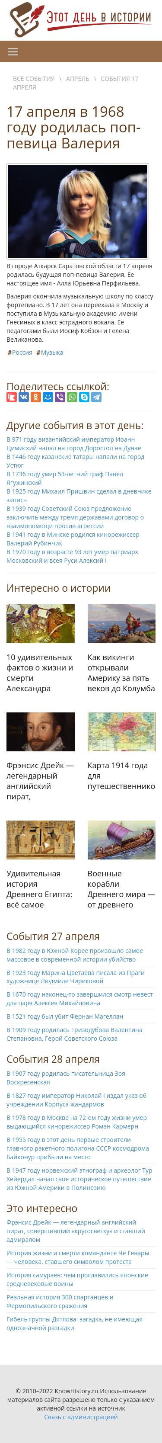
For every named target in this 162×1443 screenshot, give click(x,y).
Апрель (77, 78)
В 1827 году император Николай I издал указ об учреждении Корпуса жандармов (76, 1099)
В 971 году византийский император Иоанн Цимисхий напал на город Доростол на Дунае (73, 443)
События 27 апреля (53, 936)
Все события (34, 78)
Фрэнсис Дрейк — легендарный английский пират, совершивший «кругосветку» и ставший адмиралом (75, 1231)
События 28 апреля (53, 1059)
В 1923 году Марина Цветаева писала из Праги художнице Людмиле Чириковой (75, 976)
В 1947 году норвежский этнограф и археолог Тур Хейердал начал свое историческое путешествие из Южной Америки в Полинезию (79, 1179)
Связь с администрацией (81, 1417)
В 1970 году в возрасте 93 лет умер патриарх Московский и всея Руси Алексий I (72, 556)
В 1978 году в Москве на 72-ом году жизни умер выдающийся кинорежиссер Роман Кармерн (76, 1121)
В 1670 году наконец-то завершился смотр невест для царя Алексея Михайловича (79, 998)
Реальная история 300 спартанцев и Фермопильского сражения (60, 1301)
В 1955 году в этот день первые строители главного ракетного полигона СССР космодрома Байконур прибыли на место (77, 1148)
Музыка (52, 352)
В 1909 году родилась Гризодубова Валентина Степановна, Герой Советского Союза (74, 1034)
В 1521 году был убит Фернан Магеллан (64, 1016)
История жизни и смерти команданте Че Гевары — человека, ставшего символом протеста (77, 1257)
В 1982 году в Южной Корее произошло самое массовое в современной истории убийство (74, 954)
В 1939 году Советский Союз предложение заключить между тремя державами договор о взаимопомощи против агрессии (75, 517)
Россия (22, 352)
